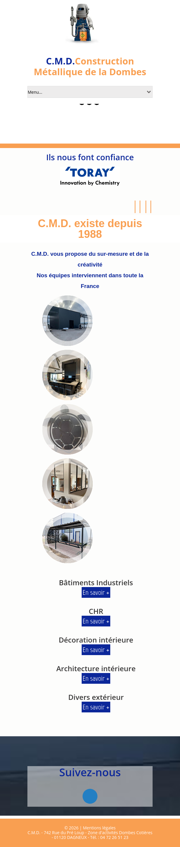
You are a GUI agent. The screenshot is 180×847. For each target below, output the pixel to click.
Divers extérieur (96, 697)
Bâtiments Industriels (96, 582)
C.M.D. (60, 61)
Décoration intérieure (96, 640)
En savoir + (96, 592)
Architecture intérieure (96, 668)
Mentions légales (99, 828)
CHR (96, 611)
